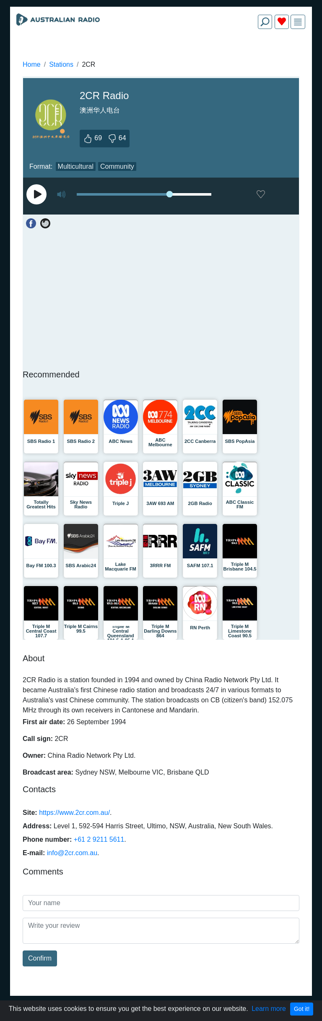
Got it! (301, 1008)
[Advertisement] (161, 55)
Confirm (40, 958)
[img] (298, 22)
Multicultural (75, 166)
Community (117, 166)
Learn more (269, 1008)
